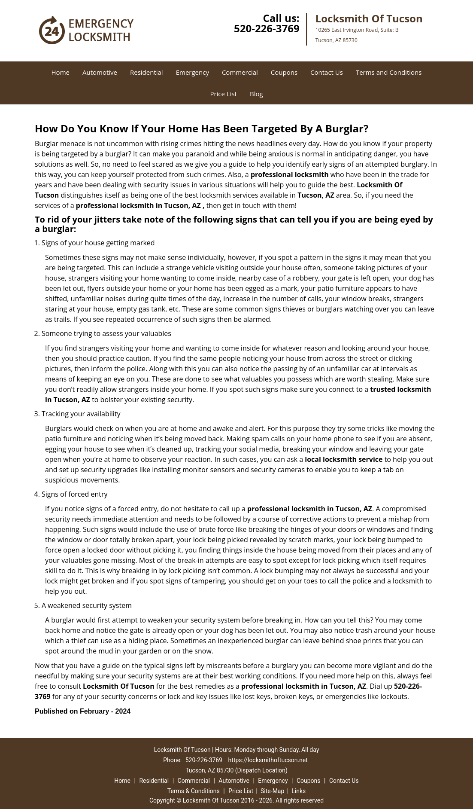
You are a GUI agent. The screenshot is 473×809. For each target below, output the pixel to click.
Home (61, 72)
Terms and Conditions (389, 72)
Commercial (240, 72)
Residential (146, 72)
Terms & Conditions (193, 791)
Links (298, 791)
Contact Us (326, 72)
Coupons (284, 72)
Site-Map (272, 791)
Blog (256, 93)
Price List (223, 93)
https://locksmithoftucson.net (268, 760)
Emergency (192, 72)
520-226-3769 (267, 28)
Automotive (99, 72)
